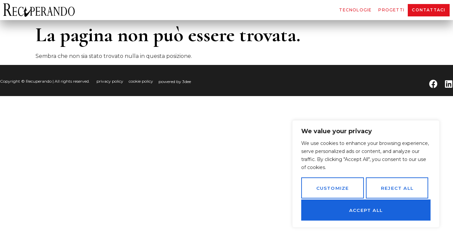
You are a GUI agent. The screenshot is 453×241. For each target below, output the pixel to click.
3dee (186, 81)
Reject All (396, 189)
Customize (332, 189)
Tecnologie (355, 9)
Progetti (391, 9)
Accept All (366, 210)
